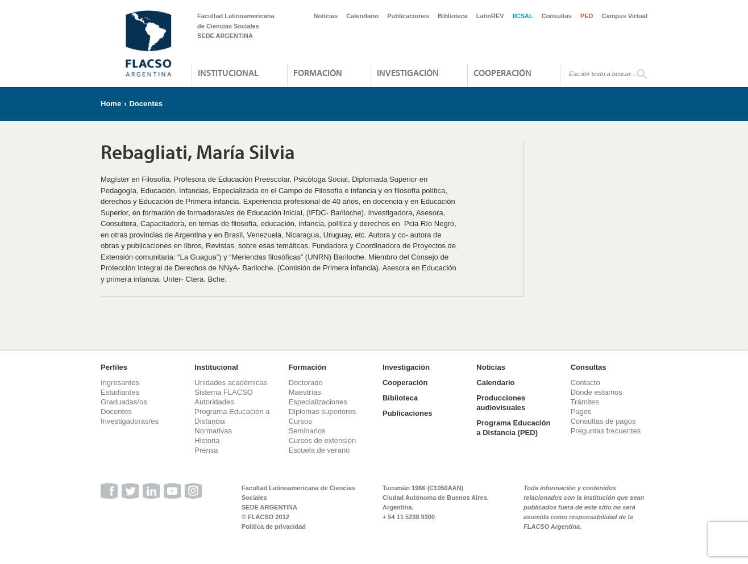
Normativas (213, 431)
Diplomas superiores (322, 411)
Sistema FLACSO (223, 392)
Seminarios (307, 431)
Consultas (557, 15)
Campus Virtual (625, 15)
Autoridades (214, 402)
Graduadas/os (124, 402)
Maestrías (305, 392)
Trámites (585, 402)
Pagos (581, 411)
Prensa (206, 450)
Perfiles (114, 367)
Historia (206, 440)
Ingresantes (120, 382)
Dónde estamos (596, 392)
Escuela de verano (319, 450)
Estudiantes (120, 392)
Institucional (228, 72)
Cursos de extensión (322, 440)
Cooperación (502, 72)
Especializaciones (318, 402)
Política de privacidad (274, 526)
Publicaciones (408, 15)
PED (586, 15)
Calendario (362, 15)
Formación (317, 72)
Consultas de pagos (603, 421)
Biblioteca (453, 15)
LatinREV (490, 15)
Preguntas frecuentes (606, 431)
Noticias (326, 15)
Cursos (300, 421)
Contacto (585, 382)
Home (111, 103)
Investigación (408, 72)
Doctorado (306, 382)
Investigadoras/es (130, 421)
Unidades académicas (230, 382)
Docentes (146, 103)
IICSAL (523, 15)
